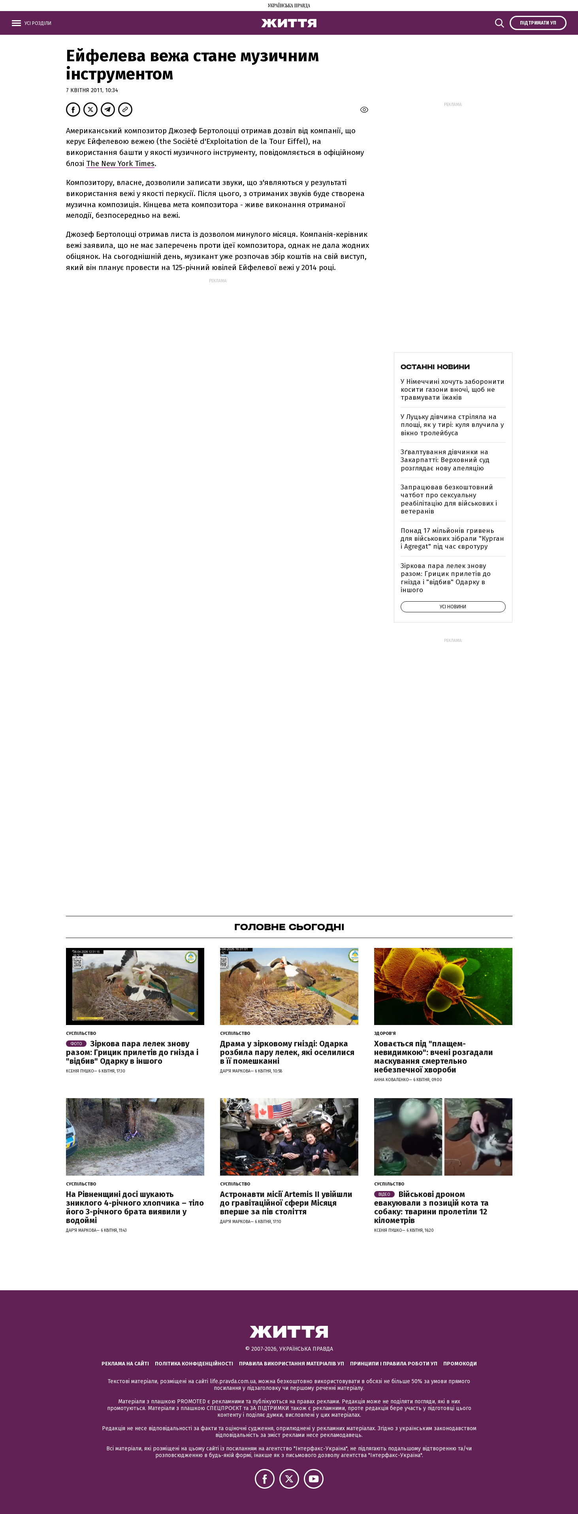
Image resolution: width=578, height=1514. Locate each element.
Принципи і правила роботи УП (393, 1364)
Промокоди (460, 1364)
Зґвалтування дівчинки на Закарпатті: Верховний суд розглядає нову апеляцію (445, 460)
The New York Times (120, 163)
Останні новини (435, 366)
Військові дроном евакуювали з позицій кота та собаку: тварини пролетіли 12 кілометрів (431, 1207)
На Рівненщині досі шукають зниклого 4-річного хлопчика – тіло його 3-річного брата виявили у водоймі (135, 1207)
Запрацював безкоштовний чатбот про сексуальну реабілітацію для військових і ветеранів (449, 499)
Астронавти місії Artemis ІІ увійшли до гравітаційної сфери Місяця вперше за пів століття (286, 1202)
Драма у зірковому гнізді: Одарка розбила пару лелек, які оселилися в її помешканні (287, 1052)
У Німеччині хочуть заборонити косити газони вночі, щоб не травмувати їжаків (453, 390)
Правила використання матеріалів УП (291, 1364)
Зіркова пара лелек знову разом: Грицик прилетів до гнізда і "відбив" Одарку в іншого (446, 578)
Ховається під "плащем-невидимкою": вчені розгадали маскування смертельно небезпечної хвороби (433, 1056)
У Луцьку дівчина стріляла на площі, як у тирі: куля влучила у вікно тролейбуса (452, 425)
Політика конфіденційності (194, 1364)
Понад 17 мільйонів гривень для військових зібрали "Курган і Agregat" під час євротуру (452, 539)
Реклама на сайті (125, 1364)
